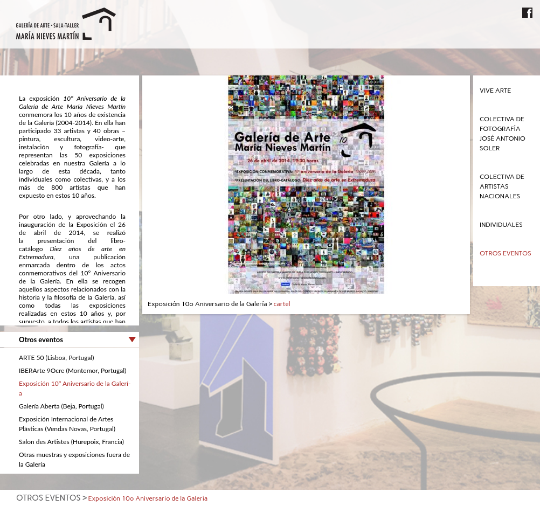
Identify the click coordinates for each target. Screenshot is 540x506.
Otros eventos (505, 253)
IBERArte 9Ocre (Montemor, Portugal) (72, 370)
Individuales (501, 224)
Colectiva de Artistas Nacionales (502, 186)
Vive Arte (495, 90)
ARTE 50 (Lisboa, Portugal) (56, 357)
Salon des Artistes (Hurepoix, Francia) (71, 442)
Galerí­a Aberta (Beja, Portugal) (61, 406)
